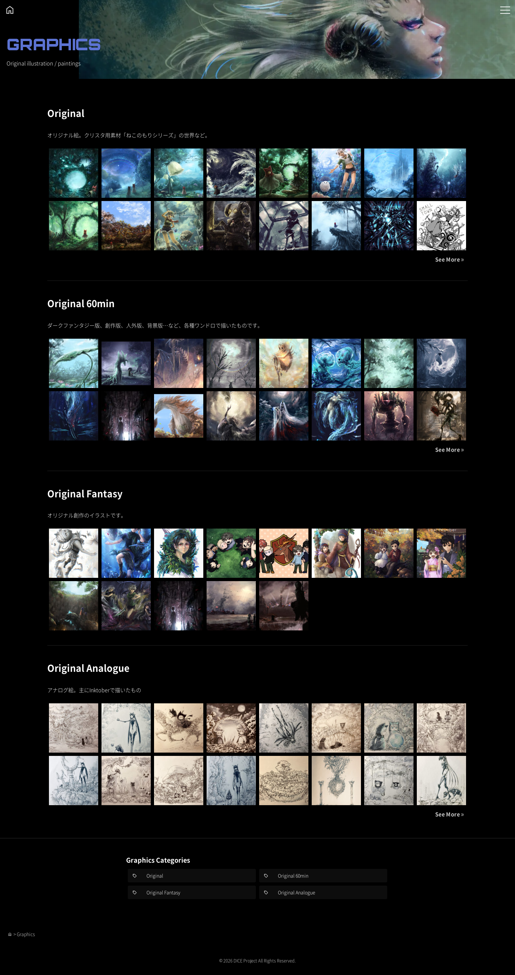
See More (447, 259)
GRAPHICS (54, 44)
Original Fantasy (85, 493)
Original (65, 113)
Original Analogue (88, 667)
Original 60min (81, 303)
